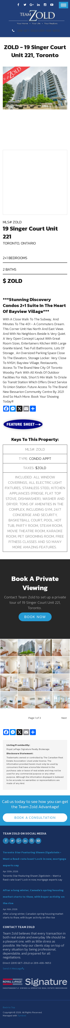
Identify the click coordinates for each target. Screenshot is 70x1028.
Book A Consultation (35, 817)
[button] (8, 647)
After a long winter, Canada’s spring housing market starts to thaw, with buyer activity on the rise (33, 896)
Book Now (35, 617)
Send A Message (12, 968)
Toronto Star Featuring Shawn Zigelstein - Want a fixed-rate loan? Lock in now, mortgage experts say (34, 858)
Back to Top (9, 1007)
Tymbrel (22, 1015)
